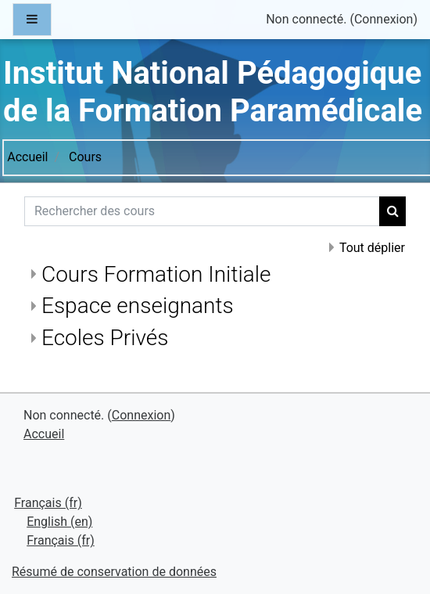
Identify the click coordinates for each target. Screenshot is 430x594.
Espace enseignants (137, 306)
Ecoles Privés (104, 338)
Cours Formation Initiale (156, 274)
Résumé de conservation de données (114, 571)
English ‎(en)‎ (59, 521)
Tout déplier (372, 247)
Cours (85, 156)
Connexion (383, 19)
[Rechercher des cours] (202, 211)
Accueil (27, 156)
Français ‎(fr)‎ (48, 502)
